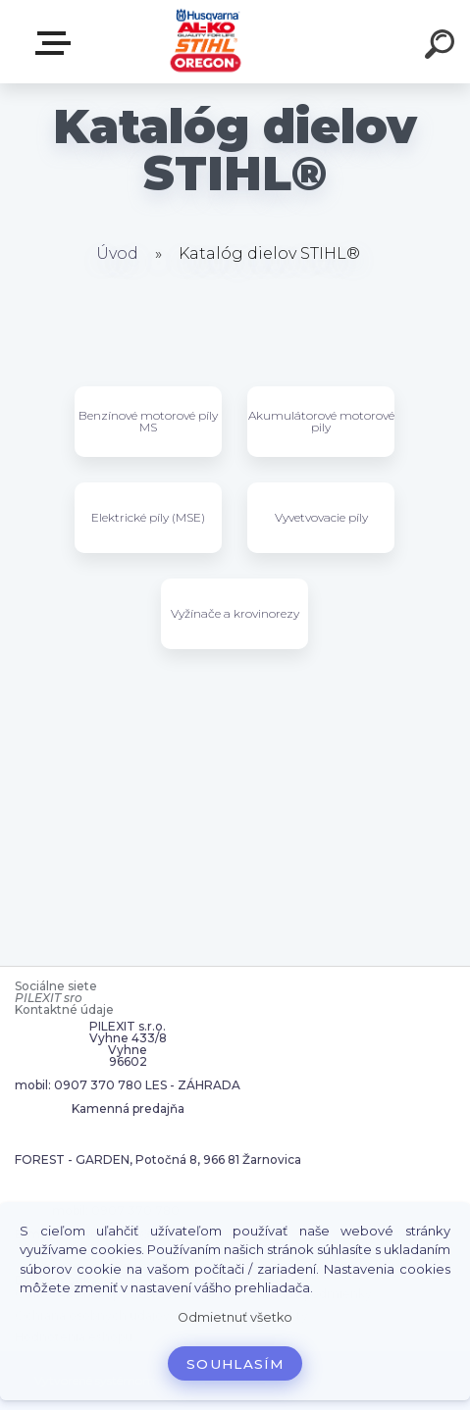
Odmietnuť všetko (235, 1317)
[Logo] (205, 41)
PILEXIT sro (48, 997)
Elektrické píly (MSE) (148, 517)
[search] (442, 47)
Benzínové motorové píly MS (148, 421)
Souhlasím (235, 1364)
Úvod (117, 253)
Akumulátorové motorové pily (321, 421)
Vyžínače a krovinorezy (235, 613)
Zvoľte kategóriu (57, 43)
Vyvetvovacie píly (321, 517)
